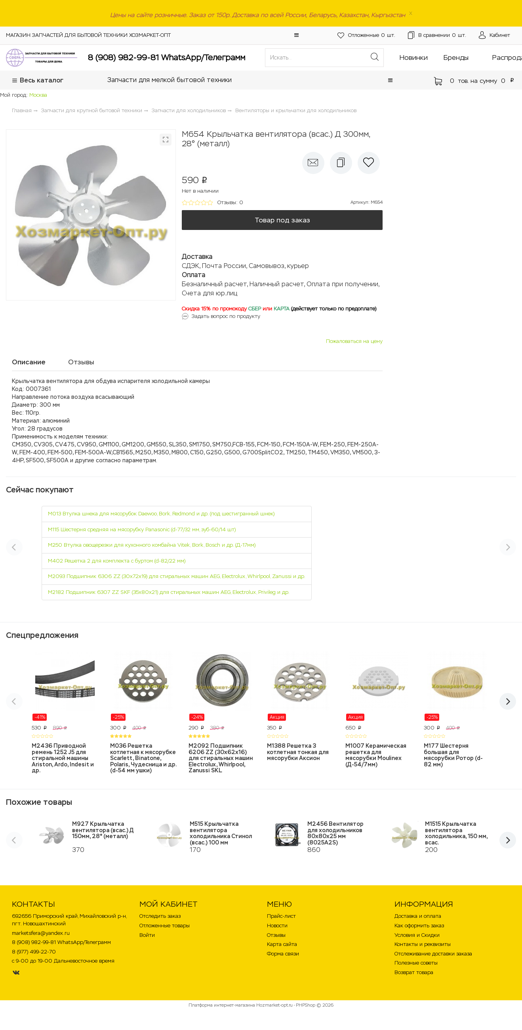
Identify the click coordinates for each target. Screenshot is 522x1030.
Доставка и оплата (417, 916)
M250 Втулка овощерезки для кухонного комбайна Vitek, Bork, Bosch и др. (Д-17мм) (151, 545)
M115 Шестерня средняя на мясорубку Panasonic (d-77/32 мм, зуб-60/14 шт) (142, 529)
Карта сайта (282, 944)
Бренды (456, 57)
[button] (296, 35)
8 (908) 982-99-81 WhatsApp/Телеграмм (166, 57)
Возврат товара (413, 972)
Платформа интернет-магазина (222, 1005)
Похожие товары (39, 802)
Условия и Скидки (417, 935)
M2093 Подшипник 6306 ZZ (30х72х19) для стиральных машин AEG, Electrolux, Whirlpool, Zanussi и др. (176, 576)
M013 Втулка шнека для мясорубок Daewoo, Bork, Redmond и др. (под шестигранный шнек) (161, 513)
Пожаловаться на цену (354, 341)
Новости (277, 925)
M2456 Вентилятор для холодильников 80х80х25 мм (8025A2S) (335, 833)
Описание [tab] (29, 362)
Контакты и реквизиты (422, 944)
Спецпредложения (42, 635)
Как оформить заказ (419, 925)
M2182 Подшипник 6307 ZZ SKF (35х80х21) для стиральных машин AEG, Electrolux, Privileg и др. (169, 592)
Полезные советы (416, 962)
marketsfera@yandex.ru (41, 933)
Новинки (414, 57)
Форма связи (283, 953)
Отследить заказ (160, 916)
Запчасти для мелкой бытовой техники (169, 80)
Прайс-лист (281, 916)
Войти (147, 935)
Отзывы (276, 935)
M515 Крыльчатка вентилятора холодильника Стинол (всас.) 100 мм (221, 833)
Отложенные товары (164, 925)
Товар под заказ (282, 220)
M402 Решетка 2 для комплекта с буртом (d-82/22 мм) (116, 560)
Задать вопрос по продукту (226, 316)
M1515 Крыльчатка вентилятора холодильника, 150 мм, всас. (456, 833)
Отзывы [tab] (81, 362)
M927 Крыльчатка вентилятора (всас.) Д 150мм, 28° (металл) (103, 830)
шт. (366, 35)
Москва (38, 95)
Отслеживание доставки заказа (433, 953)
